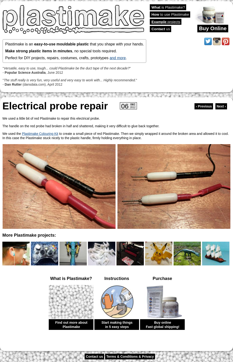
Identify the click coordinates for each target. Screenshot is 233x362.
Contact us (94, 356)
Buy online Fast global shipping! (163, 325)
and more (118, 58)
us (160, 29)
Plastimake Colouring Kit (40, 134)
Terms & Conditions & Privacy (130, 356)
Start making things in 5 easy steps (117, 325)
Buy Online (213, 28)
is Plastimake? (168, 7)
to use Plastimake (170, 14)
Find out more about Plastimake (71, 325)
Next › (221, 106)
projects (165, 22)
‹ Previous (204, 106)
